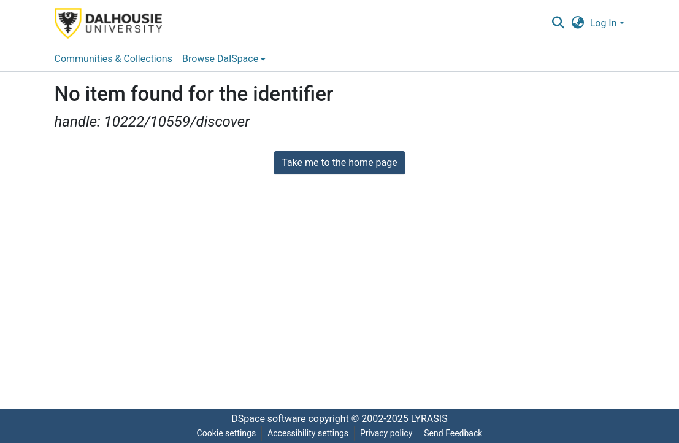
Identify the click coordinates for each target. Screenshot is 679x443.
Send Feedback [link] (453, 433)
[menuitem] (224, 59)
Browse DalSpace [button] (220, 59)
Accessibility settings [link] (307, 433)
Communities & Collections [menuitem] (113, 59)
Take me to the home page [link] (339, 162)
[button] (558, 23)
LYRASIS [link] (429, 419)
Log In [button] (605, 23)
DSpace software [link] (268, 419)
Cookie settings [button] (226, 433)
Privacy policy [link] (386, 433)
